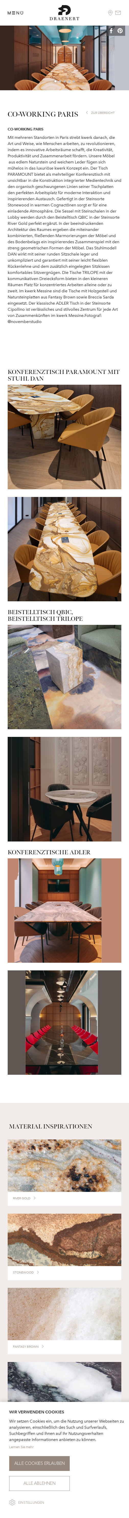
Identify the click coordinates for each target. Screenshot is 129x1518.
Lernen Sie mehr (21, 1447)
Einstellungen (31, 1502)
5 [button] (74, 81)
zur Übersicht (103, 113)
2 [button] (60, 81)
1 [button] (55, 81)
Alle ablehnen (39, 1483)
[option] (64, 58)
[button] (115, 31)
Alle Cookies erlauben (39, 1463)
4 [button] (69, 81)
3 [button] (65, 81)
